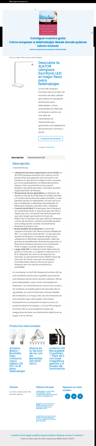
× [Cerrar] (92, 33)
